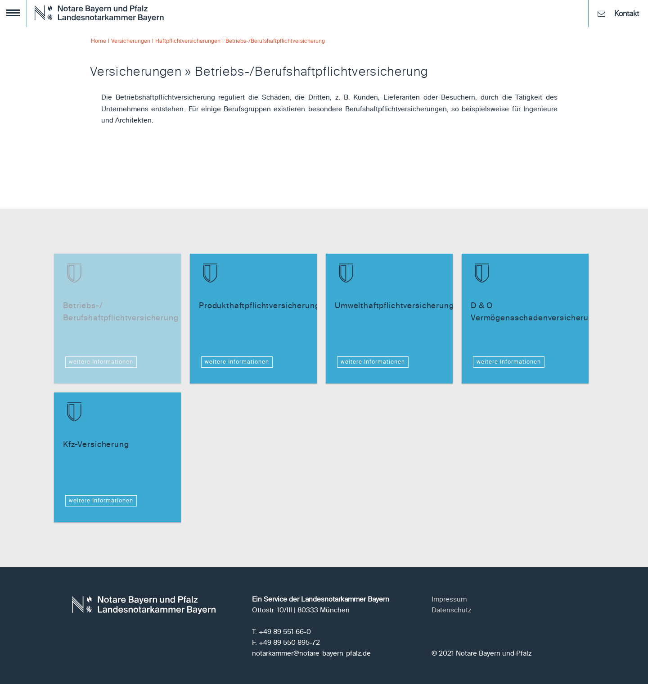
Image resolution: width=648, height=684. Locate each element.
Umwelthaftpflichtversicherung (394, 306)
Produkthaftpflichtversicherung (259, 306)
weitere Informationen (101, 362)
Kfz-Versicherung (96, 445)
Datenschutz (451, 610)
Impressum (449, 599)
